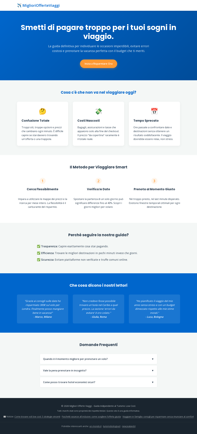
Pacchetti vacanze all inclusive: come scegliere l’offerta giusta (91, 416)
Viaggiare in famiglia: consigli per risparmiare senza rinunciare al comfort (158, 416)
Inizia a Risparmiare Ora (99, 63)
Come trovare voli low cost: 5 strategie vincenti (37, 416)
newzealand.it (128, 426)
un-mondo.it (95, 426)
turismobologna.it (111, 426)
